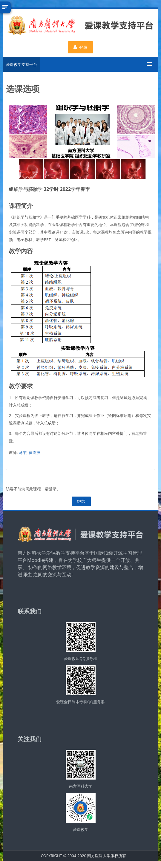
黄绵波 (34, 452)
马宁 (23, 452)
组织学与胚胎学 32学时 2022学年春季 (49, 189)
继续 (81, 501)
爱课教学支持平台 (21, 64)
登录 (80, 47)
